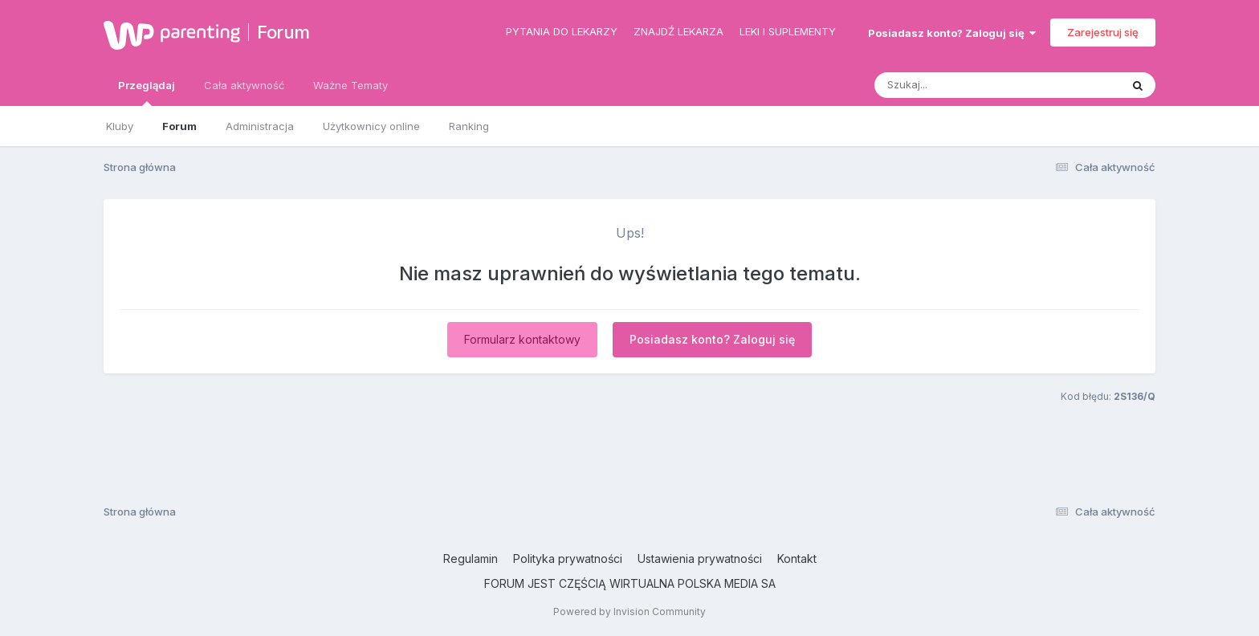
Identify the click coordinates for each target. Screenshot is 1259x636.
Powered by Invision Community (629, 611)
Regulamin (470, 558)
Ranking (469, 126)
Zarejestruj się (1103, 32)
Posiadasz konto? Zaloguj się (952, 32)
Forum (283, 32)
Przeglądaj (146, 92)
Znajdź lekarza (678, 31)
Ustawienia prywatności (700, 558)
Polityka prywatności (567, 558)
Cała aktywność (244, 85)
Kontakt (797, 558)
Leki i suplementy (788, 31)
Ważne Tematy (350, 85)
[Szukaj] (957, 85)
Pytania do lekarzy (561, 31)
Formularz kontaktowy (522, 339)
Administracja (260, 126)
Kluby (119, 126)
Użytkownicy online (371, 126)
